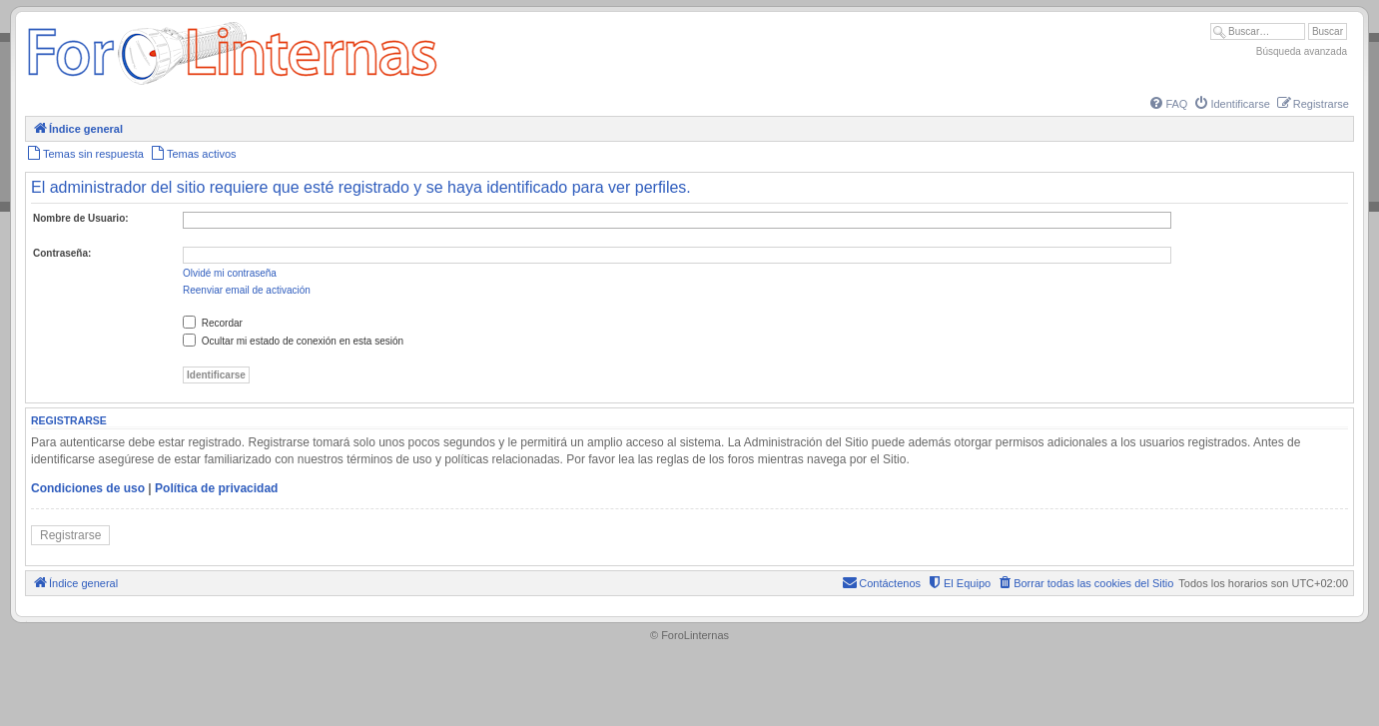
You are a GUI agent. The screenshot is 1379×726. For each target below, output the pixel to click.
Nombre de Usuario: (81, 218)
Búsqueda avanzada (1301, 51)
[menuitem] (1167, 104)
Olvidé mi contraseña (230, 273)
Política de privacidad (216, 488)
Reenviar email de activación (247, 290)
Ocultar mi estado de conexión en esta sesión (293, 341)
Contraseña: (62, 253)
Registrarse (70, 535)
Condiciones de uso (88, 488)
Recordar (213, 323)
